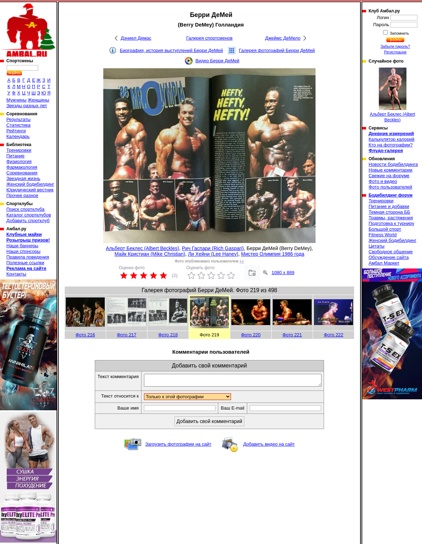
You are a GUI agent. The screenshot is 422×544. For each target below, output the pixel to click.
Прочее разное (22, 195)
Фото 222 (333, 334)
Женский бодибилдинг (30, 184)
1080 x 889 (283, 272)
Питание (15, 155)
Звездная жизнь (23, 178)
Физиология (18, 161)
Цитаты (377, 246)
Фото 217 (126, 334)
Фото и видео (383, 181)
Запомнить (399, 33)
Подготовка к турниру (391, 223)
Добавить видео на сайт (269, 446)
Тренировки (18, 150)
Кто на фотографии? (391, 144)
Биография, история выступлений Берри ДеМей (171, 50)
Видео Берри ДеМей (217, 60)
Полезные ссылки (25, 262)
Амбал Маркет (384, 263)
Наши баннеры (22, 245)
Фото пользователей (390, 187)
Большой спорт (385, 229)
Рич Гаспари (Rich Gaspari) (213, 248)
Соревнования (21, 172)
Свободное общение (391, 251)
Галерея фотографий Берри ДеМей (277, 50)
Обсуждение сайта (389, 257)
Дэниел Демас (136, 38)
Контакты (16, 274)
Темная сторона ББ (389, 212)
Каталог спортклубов (28, 215)
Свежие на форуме (389, 175)
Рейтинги (16, 130)
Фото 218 (168, 334)
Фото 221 (292, 334)
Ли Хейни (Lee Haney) (213, 254)
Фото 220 (250, 334)
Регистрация (395, 52)
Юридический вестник (29, 189)
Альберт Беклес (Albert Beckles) (142, 248)
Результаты (18, 119)
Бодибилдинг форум (390, 195)
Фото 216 (85, 334)
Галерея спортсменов (209, 38)
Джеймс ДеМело (283, 38)
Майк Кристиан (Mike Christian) (150, 254)
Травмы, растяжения (391, 217)
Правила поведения (27, 257)
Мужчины (16, 100)
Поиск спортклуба (25, 209)
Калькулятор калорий (392, 139)
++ (241, 261)
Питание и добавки (389, 206)
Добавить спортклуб (28, 220)
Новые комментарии (390, 170)
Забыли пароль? (395, 46)
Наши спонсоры (23, 251)
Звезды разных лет (26, 105)
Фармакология (21, 167)
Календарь (18, 136)
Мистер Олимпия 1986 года (273, 254)
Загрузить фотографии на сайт (178, 446)
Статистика (18, 125)
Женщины (38, 100)
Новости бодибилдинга (393, 164)
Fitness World (383, 234)
